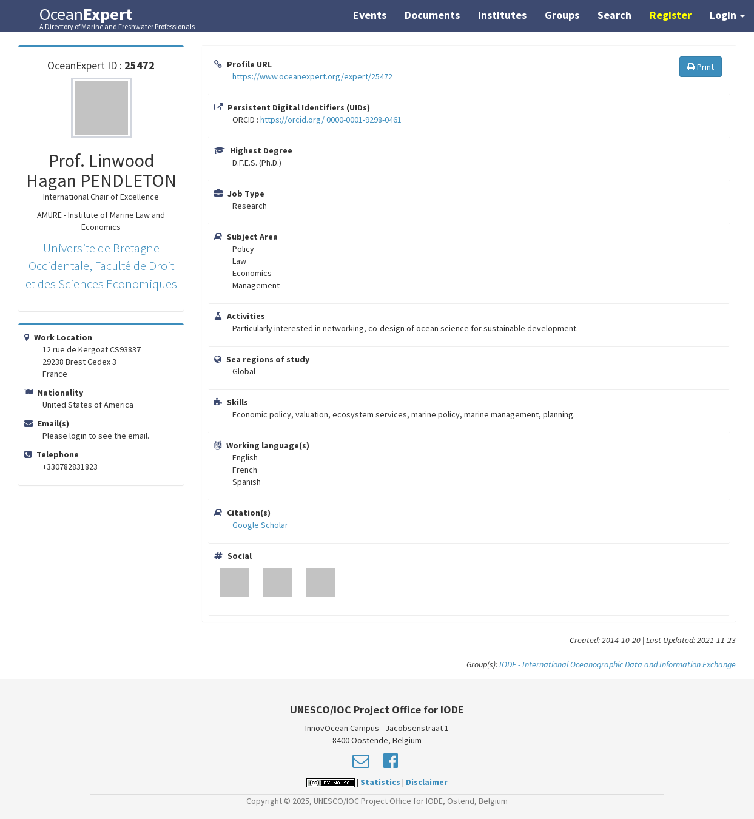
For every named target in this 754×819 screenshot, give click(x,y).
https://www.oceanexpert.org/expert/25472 (312, 76)
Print (700, 66)
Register (671, 15)
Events (369, 15)
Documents (432, 15)
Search (614, 15)
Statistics (380, 782)
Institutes (502, 15)
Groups (562, 15)
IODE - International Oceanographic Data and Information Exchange (617, 664)
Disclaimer (427, 782)
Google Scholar (260, 524)
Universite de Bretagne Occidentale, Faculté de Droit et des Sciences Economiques (101, 266)
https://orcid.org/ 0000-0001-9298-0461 (331, 119)
